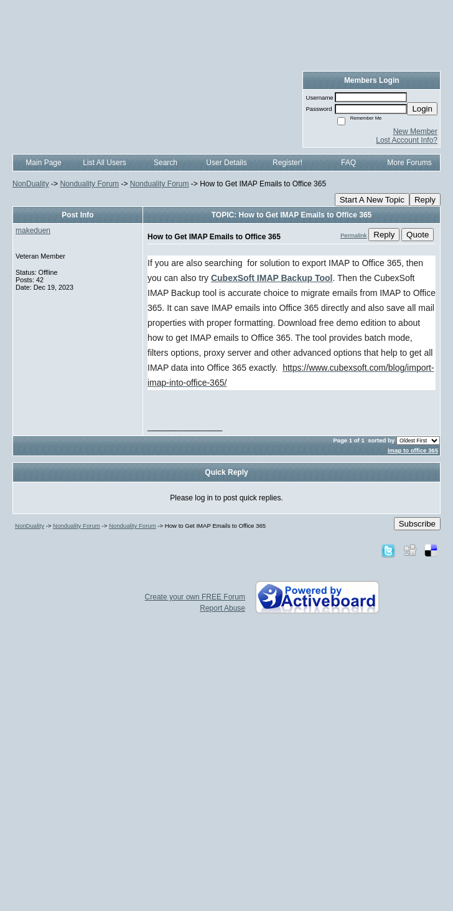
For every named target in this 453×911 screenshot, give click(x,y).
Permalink (353, 235)
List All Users (104, 162)
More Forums (409, 162)
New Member (415, 131)
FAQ (348, 162)
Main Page (43, 162)
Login (422, 108)
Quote (417, 234)
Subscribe (417, 523)
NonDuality (30, 183)
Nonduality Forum (89, 183)
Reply (425, 199)
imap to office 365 (413, 450)
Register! (287, 162)
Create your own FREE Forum (195, 597)
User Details (226, 162)
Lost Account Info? (406, 140)
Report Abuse (222, 608)
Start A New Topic (372, 199)
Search (165, 162)
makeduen (33, 230)
